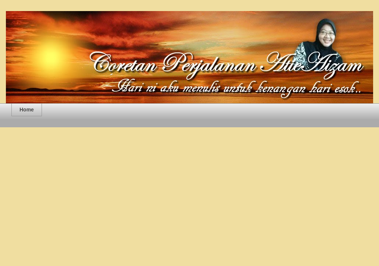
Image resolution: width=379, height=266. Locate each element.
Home (27, 110)
